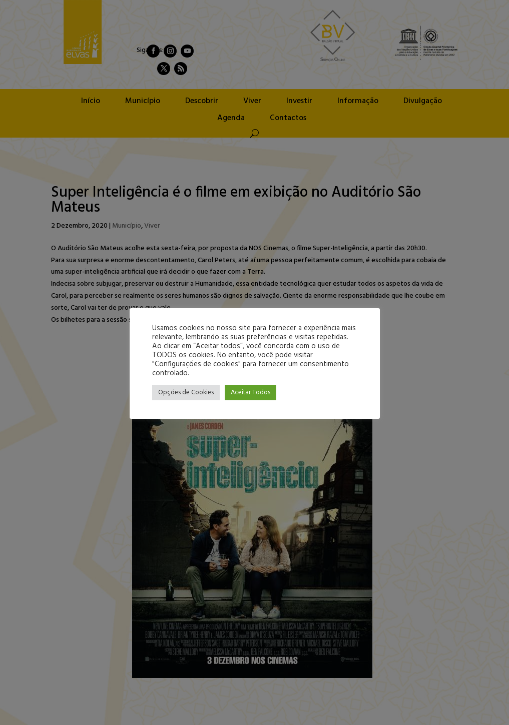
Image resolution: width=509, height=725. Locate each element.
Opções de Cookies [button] (186, 392)
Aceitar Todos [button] (250, 392)
